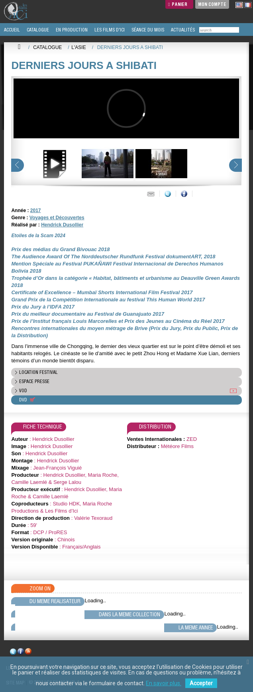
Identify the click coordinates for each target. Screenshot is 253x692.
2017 (35, 210)
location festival (38, 372)
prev (17, 165)
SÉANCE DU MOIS (147, 30)
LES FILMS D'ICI (109, 30)
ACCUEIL (11, 30)
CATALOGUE (37, 30)
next (235, 165)
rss (28, 652)
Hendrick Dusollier (62, 225)
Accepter (201, 683)
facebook (21, 652)
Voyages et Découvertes (56, 217)
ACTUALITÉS (182, 30)
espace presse (34, 381)
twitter (13, 652)
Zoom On (40, 588)
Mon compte (212, 4)
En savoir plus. (163, 683)
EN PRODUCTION (71, 30)
